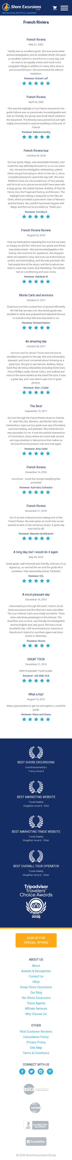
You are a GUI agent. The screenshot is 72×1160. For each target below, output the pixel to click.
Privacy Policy (36, 1042)
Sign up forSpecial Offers (36, 940)
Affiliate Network (36, 1008)
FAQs (36, 982)
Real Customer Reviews (36, 1031)
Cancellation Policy (36, 1037)
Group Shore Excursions (36, 987)
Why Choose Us (36, 1014)
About (36, 966)
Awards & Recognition (36, 971)
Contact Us (36, 976)
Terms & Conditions (36, 1053)
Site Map (36, 1047)
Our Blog (36, 992)
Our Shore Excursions (36, 998)
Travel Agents (36, 1003)
